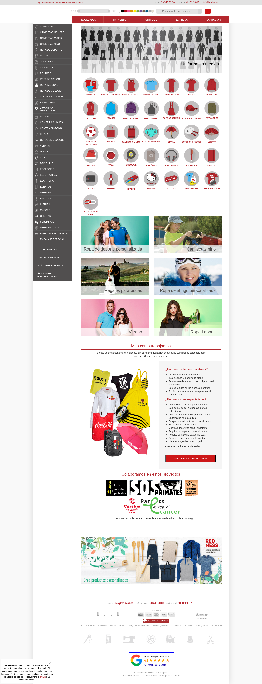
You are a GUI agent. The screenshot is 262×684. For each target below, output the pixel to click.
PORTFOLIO (150, 19)
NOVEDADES (88, 19)
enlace (43, 677)
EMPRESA (181, 19)
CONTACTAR (214, 19)
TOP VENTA (119, 19)
